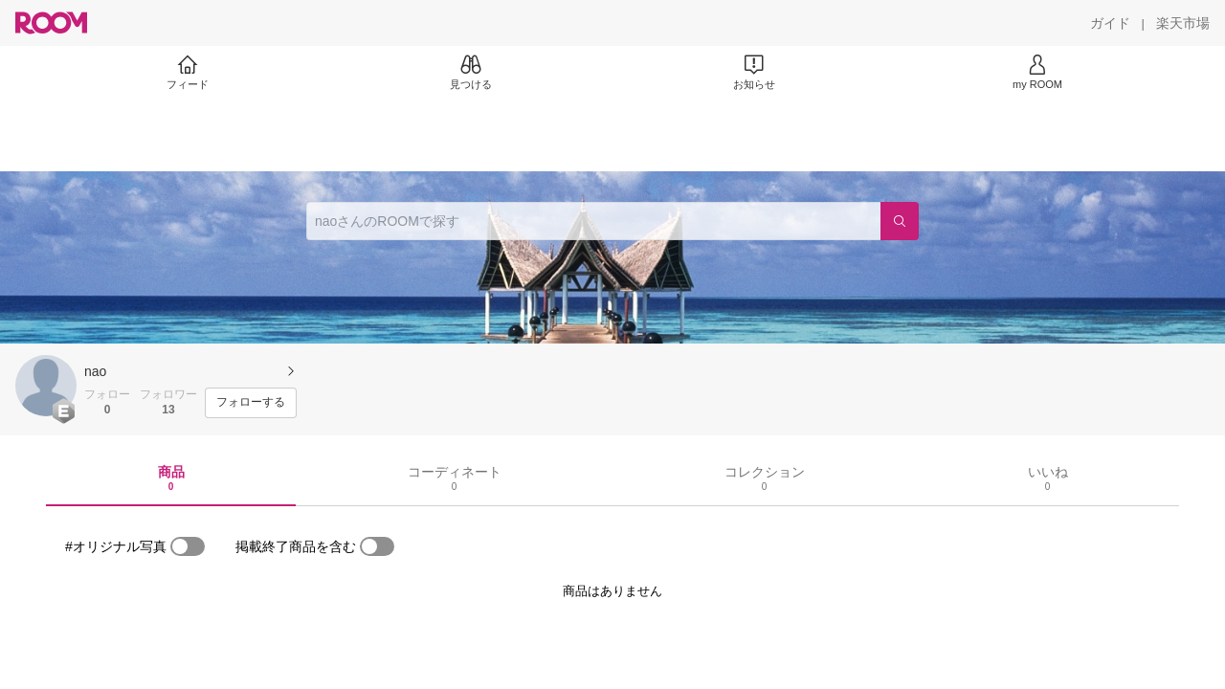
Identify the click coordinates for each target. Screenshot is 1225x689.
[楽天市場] (1183, 23)
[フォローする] (251, 403)
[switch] (187, 546)
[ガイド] (1110, 23)
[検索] (899, 221)
